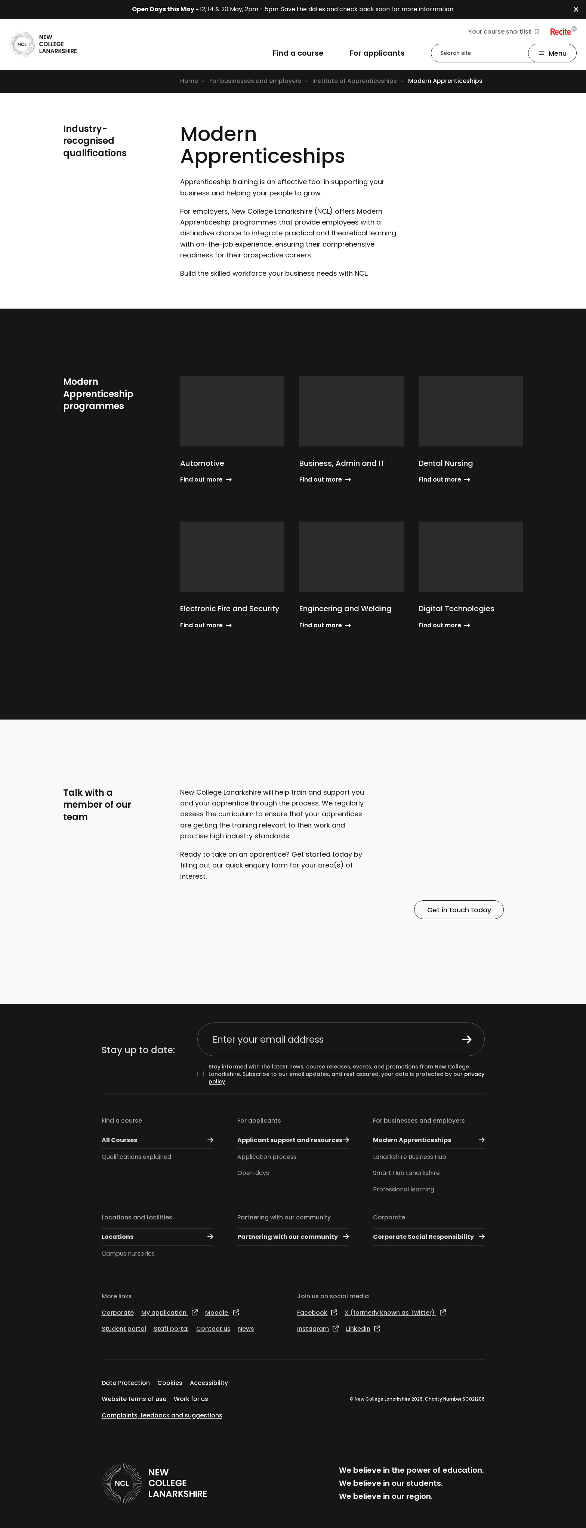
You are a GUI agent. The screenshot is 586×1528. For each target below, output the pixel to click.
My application (169, 1312)
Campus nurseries (128, 1253)
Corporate (389, 1217)
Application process (266, 1157)
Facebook (317, 1312)
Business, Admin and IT (342, 463)
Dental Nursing (446, 463)
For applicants (259, 1120)
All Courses (157, 1140)
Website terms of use (134, 1399)
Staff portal (171, 1328)
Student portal (124, 1328)
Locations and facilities (137, 1217)
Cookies (169, 1383)
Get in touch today (459, 909)
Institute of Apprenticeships (354, 81)
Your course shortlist (503, 32)
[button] (580, 9)
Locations (157, 1236)
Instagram (318, 1328)
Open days (253, 1173)
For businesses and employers (255, 81)
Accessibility (209, 1383)
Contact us (213, 1328)
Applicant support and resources (293, 1140)
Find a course (122, 1120)
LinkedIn (363, 1328)
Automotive (202, 463)
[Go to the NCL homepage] (43, 44)
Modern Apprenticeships (429, 1140)
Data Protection (126, 1383)
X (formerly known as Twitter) (395, 1312)
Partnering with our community (284, 1217)
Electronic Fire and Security (230, 608)
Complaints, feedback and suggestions (162, 1415)
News (246, 1328)
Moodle (222, 1312)
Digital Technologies (456, 608)
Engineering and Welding (345, 608)
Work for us (191, 1399)
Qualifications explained (136, 1157)
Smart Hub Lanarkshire (406, 1173)
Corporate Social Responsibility (429, 1236)
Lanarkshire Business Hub (409, 1157)
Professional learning (403, 1189)
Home (189, 81)
